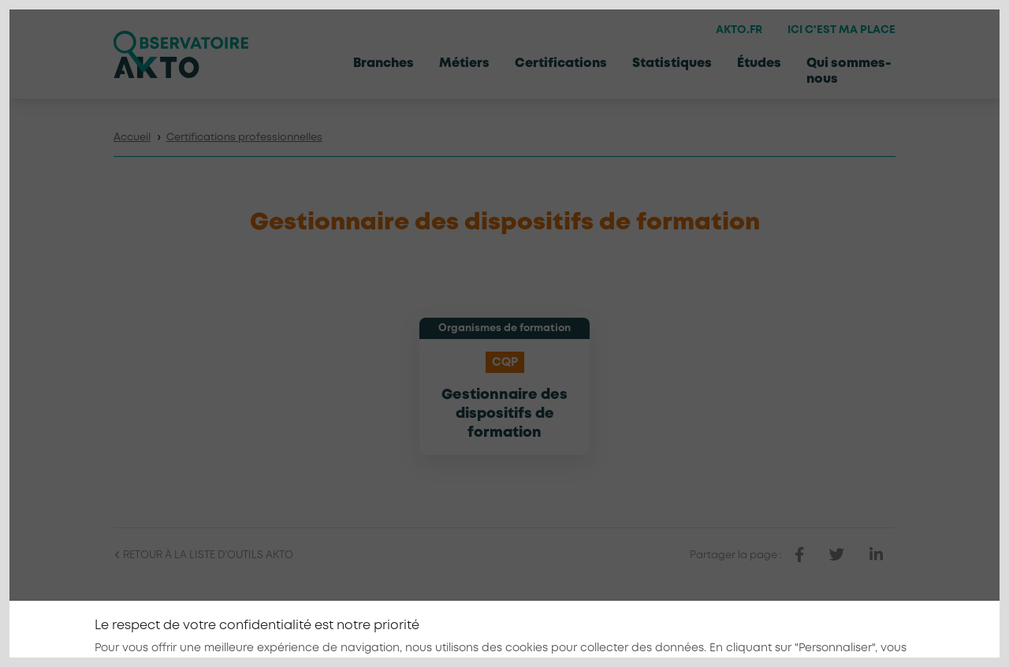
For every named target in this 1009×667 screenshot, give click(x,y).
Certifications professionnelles (244, 137)
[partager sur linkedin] (876, 555)
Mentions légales (605, 632)
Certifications (561, 63)
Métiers (464, 63)
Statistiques (672, 63)
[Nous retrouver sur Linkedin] (849, 632)
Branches (383, 63)
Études (759, 63)
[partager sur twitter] (837, 555)
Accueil (132, 137)
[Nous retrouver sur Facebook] (812, 632)
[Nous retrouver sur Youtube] (885, 632)
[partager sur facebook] (799, 555)
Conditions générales (722, 632)
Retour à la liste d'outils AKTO (203, 555)
